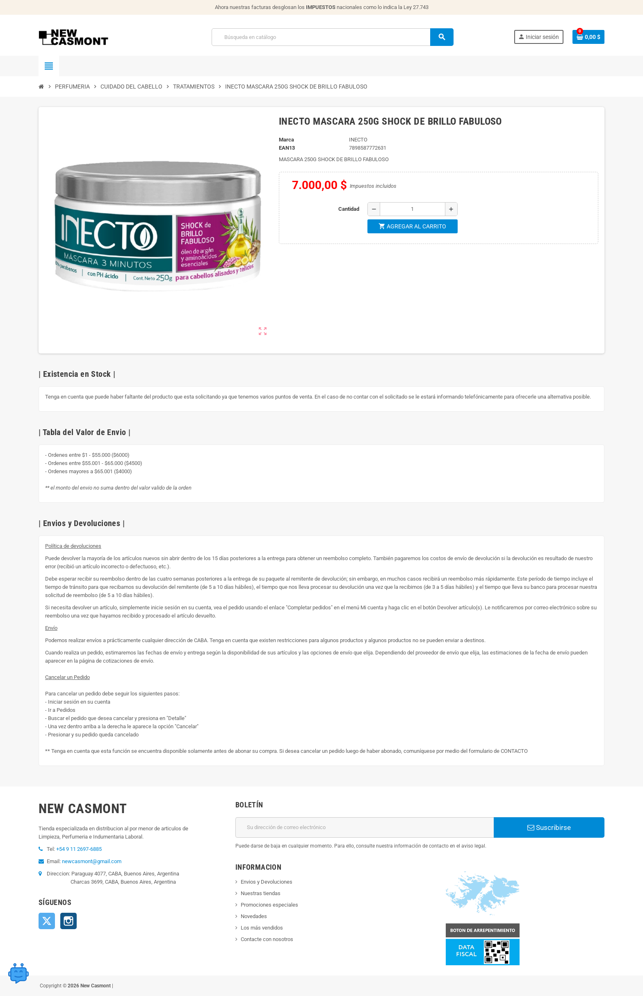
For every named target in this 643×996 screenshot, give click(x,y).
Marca (286, 140)
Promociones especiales (269, 905)
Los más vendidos (262, 928)
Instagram (68, 921)
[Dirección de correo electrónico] (364, 827)
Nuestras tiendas (260, 893)
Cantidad (348, 209)
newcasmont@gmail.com (91, 861)
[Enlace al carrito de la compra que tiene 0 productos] (588, 37)
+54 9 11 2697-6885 (79, 849)
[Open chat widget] (18, 973)
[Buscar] (332, 37)
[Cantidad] (412, 209)
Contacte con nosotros (267, 939)
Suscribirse (549, 827)
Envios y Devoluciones (266, 882)
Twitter (47, 921)
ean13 (287, 148)
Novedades (254, 916)
